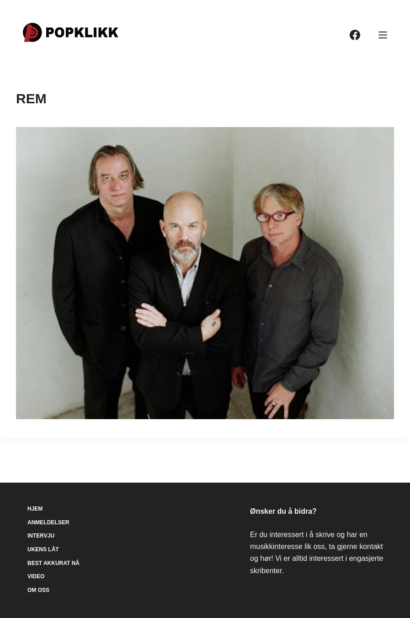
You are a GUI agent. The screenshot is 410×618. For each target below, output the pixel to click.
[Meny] (382, 35)
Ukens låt (43, 549)
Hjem (35, 509)
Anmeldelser (48, 522)
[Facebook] (355, 35)
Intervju (40, 536)
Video (35, 576)
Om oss (38, 590)
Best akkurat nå (53, 563)
